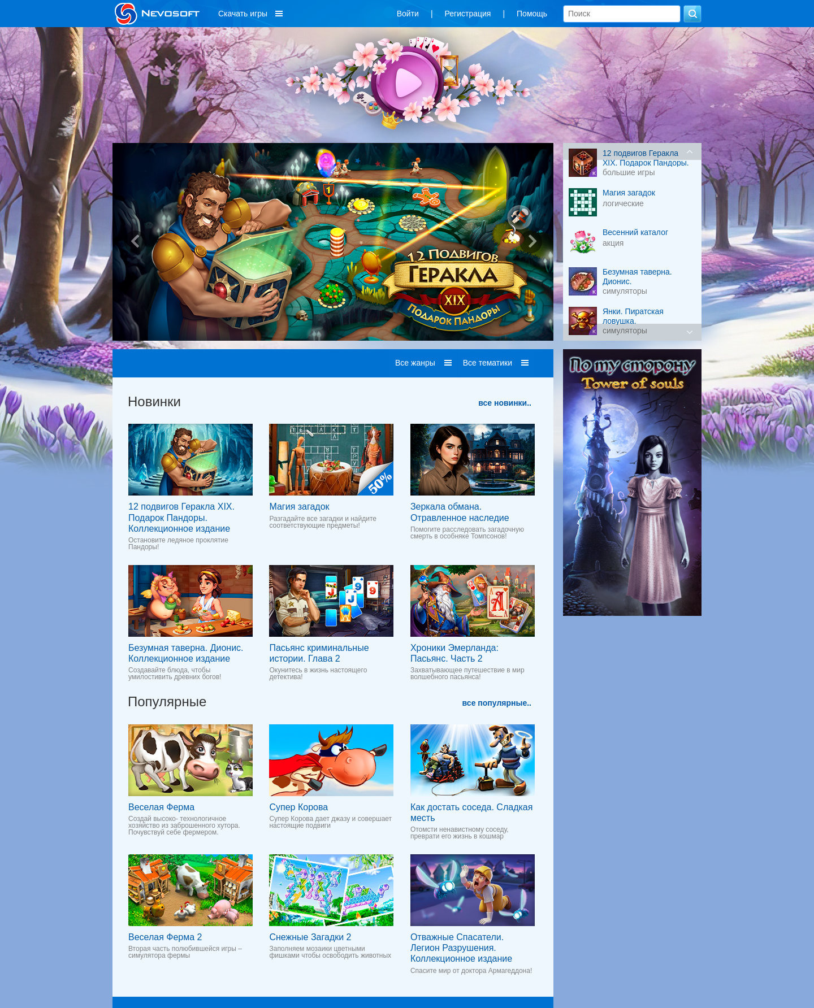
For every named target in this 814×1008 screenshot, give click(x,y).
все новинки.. (504, 402)
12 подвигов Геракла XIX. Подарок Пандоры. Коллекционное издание (181, 517)
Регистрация (468, 13)
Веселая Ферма (161, 807)
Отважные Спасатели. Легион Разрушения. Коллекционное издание (461, 947)
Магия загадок (299, 506)
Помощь (532, 13)
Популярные (167, 701)
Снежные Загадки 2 (310, 937)
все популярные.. (496, 702)
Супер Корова (298, 807)
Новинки (154, 401)
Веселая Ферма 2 (165, 937)
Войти (408, 13)
